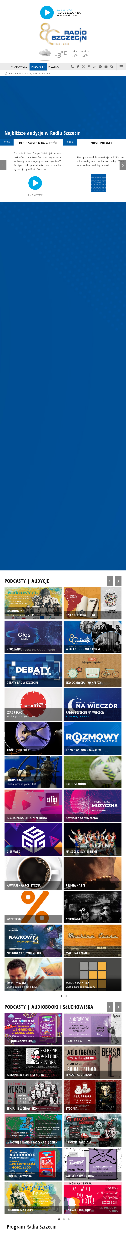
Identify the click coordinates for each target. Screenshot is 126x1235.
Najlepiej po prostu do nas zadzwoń (72, 66)
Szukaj (112, 66)
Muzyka (53, 66)
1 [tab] (60, 996)
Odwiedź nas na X (83, 66)
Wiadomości (19, 66)
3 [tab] (68, 1219)
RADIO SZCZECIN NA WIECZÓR (38, 143)
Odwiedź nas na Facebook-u (78, 66)
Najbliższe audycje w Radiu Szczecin (43, 132)
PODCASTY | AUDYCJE (27, 580)
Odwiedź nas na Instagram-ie (89, 66)
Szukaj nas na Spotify (100, 66)
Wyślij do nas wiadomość (106, 66)
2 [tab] (65, 996)
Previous (3, 165)
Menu (121, 66)
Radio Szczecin (14, 73)
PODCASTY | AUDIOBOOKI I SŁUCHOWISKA (49, 1006)
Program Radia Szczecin (38, 73)
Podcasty (38, 66)
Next (123, 165)
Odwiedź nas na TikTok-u (95, 66)
